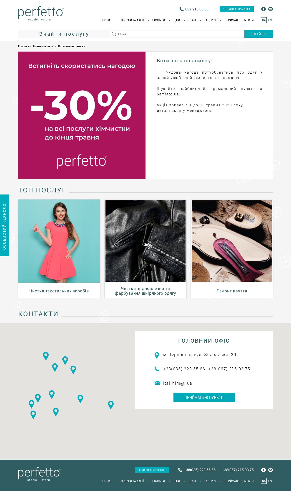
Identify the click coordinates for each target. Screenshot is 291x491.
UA (264, 20)
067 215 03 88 (196, 9)
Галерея (210, 20)
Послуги (158, 20)
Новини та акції (132, 20)
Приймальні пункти (239, 20)
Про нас (106, 20)
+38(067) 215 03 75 (229, 368)
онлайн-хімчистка (237, 9)
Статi (192, 20)
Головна (23, 46)
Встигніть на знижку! (71, 46)
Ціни (176, 20)
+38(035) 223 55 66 (184, 368)
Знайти (258, 34)
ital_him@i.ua (177, 383)
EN (270, 20)
